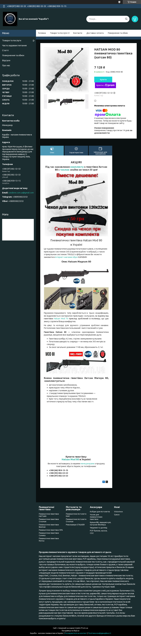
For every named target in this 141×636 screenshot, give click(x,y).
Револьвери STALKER (75, 525)
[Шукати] (126, 19)
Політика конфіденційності (99, 633)
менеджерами (87, 463)
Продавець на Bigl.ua (70, 631)
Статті (5, 50)
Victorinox (118, 512)
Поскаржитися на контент (76, 633)
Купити (103, 79)
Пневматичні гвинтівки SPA (51, 530)
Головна (42, 33)
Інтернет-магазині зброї (66, 257)
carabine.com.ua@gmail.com (21, 193)
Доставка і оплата (95, 33)
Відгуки (6, 60)
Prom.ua (84, 628)
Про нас (6, 65)
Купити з (105, 85)
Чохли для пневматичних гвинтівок (96, 517)
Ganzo (117, 515)
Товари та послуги (58, 33)
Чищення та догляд (98, 528)
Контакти (77, 33)
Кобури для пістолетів (100, 512)
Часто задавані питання (14, 45)
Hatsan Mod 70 (61, 318)
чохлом (64, 169)
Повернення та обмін (118, 33)
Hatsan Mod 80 (70, 459)
